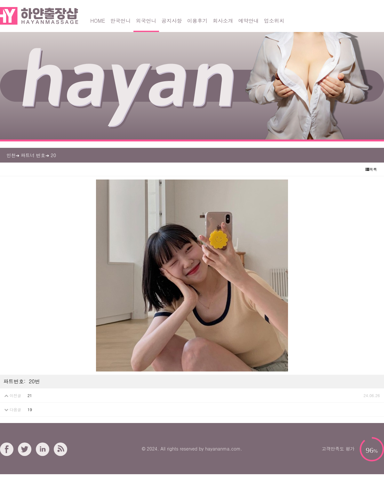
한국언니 (120, 20)
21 (30, 395)
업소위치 (274, 20)
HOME (97, 20)
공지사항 (172, 20)
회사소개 (223, 20)
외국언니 (146, 20)
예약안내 (248, 20)
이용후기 (197, 20)
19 (30, 409)
